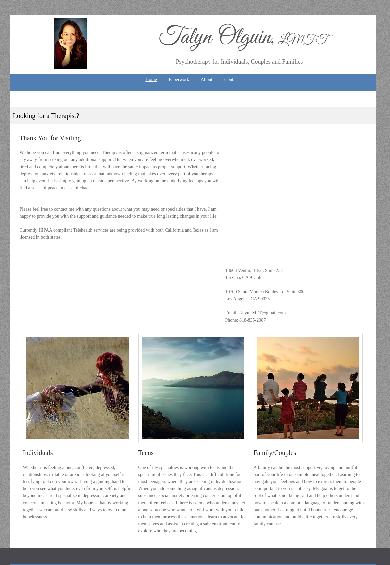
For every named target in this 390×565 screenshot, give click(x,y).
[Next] (367, 107)
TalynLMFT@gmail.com (262, 312)
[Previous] (19, 107)
